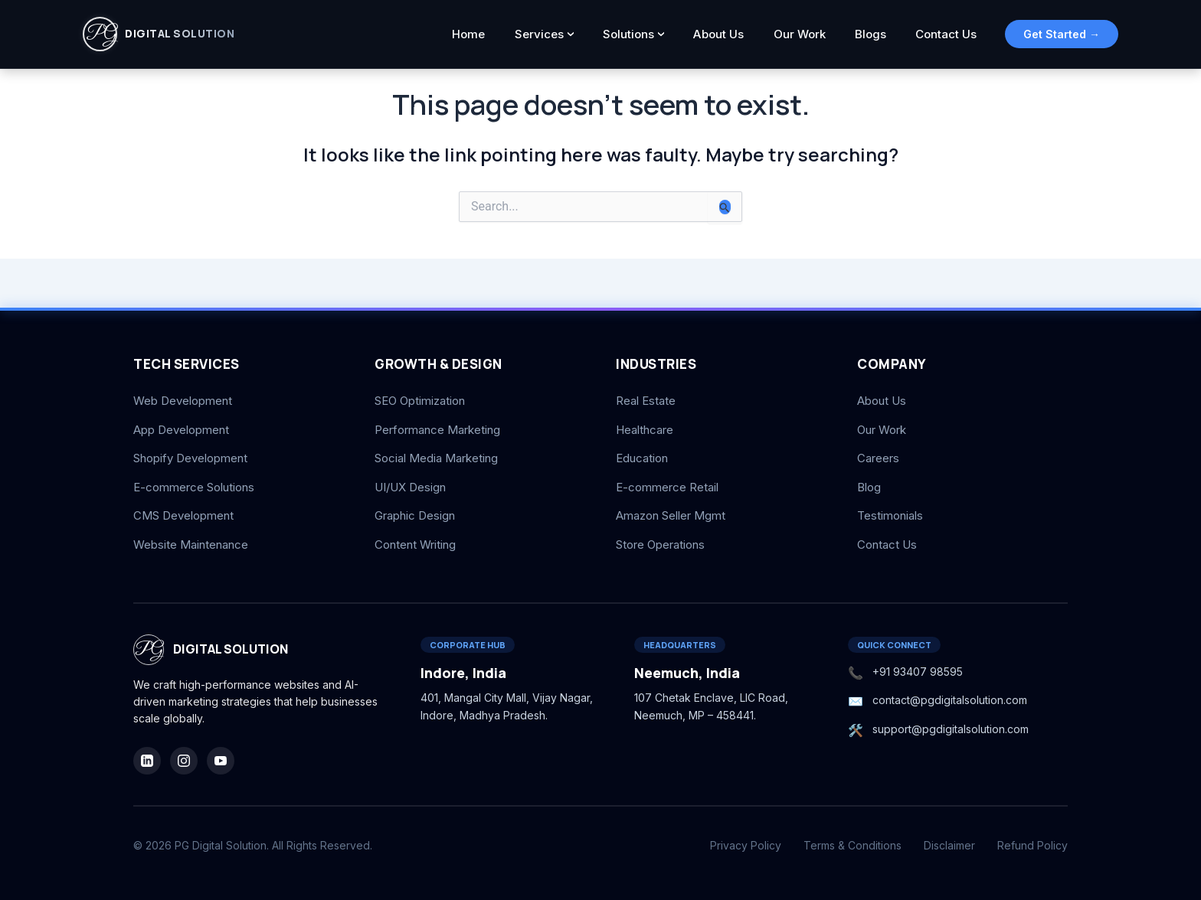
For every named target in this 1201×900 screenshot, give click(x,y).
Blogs (874, 34)
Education (642, 458)
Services (553, 34)
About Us (728, 34)
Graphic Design (415, 515)
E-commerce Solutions (193, 487)
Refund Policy (1032, 845)
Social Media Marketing (436, 458)
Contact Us (947, 34)
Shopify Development (190, 458)
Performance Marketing (437, 429)
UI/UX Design (410, 487)
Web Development (182, 400)
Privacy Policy (745, 845)
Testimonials (890, 515)
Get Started (1061, 34)
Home (486, 34)
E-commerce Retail (667, 487)
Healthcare (644, 429)
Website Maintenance (190, 544)
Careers (878, 458)
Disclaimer (949, 845)
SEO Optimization (420, 400)
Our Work (806, 34)
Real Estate (646, 400)
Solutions (640, 34)
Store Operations (660, 544)
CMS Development (183, 515)
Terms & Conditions (852, 845)
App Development (181, 429)
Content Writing (415, 544)
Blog (869, 487)
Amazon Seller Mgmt (670, 515)
